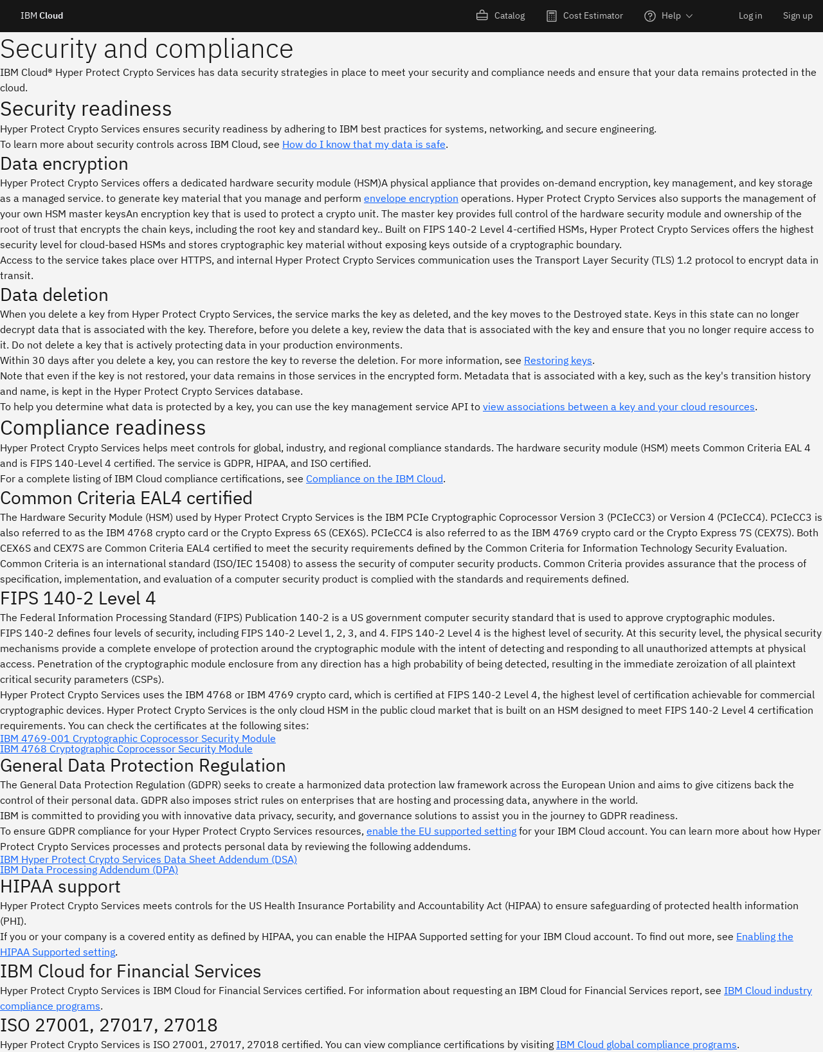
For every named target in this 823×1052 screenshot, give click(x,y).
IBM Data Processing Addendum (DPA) (89, 869)
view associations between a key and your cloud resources (619, 406)
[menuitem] (500, 16)
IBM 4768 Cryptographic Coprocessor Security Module (126, 748)
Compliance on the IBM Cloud (374, 478)
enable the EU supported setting (441, 830)
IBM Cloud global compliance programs (646, 1044)
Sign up (798, 15)
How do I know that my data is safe (364, 144)
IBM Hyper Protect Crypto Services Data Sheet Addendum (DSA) (148, 859)
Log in (751, 15)
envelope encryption (411, 198)
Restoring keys (558, 360)
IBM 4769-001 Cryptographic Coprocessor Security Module (138, 738)
